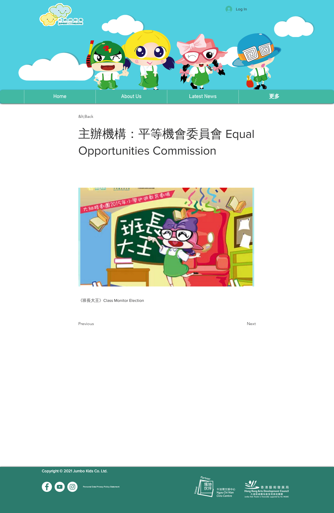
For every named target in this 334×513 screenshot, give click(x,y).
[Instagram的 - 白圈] (72, 487)
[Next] (243, 324)
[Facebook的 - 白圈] (47, 487)
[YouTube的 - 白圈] (60, 487)
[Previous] (95, 324)
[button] (131, 96)
